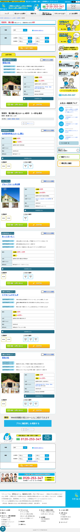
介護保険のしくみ (6, 519)
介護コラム (23, 524)
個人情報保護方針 (46, 519)
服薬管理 (30, 166)
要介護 (8, 166)
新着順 (9, 118)
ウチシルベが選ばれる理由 (27, 514)
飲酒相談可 (25, 339)
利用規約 (44, 521)
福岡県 (18, 18)
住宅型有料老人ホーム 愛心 (13, 134)
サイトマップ (64, 522)
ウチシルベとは (24, 510)
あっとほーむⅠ (8, 236)
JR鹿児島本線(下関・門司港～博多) (43, 87)
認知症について (5, 524)
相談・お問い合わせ (17, 104)
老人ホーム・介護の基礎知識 (8, 515)
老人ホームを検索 (6, 510)
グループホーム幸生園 (11, 184)
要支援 (3, 166)
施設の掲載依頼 (64, 519)
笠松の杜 (6, 63)
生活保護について (6, 526)
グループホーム (6, 181)
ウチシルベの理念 (25, 511)
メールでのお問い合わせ (68, 90)
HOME (1, 18)
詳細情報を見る (38, 98)
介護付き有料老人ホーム (9, 60)
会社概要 (43, 517)
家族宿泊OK (25, 404)
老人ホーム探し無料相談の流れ (28, 516)
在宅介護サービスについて (8, 521)
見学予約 (39, 104)
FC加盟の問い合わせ (66, 516)
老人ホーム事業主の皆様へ (47, 510)
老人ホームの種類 (6, 517)
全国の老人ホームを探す (10, 18)
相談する (4, 513)
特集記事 (22, 521)
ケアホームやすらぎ (10, 295)
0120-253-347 (68, 95)
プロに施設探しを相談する (27, 423)
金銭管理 (25, 166)
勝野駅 (49, 198)
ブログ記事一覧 (65, 143)
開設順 (17, 118)
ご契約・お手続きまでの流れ (48, 511)
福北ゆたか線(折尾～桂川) (42, 198)
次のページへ (30, 123)
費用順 (13, 118)
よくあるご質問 (64, 510)
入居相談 (63, 514)
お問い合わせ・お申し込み (48, 514)
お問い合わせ (73, 5)
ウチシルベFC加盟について (27, 518)
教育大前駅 (37, 88)
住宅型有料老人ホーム (8, 130)
